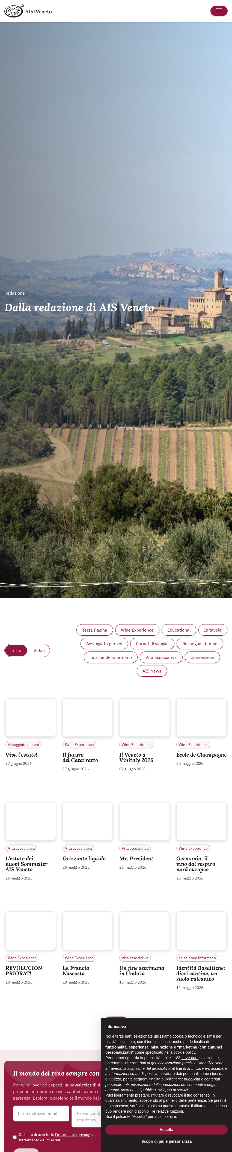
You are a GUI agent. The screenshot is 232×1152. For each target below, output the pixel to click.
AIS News (151, 671)
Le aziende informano (111, 657)
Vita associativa (161, 657)
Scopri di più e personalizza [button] (166, 1141)
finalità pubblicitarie (165, 1079)
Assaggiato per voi (104, 643)
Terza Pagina (94, 630)
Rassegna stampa (200, 643)
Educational (179, 630)
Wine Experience (137, 630)
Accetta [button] (167, 1129)
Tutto (16, 650)
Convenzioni (202, 657)
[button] (100, 1116)
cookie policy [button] (184, 1052)
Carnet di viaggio (152, 643)
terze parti (190, 1058)
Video (39, 650)
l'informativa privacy (72, 1134)
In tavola (213, 630)
